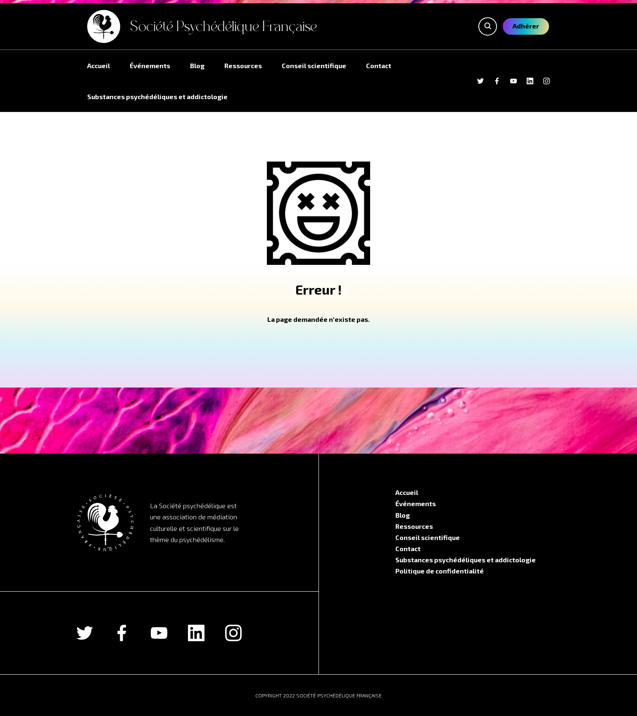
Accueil (98, 65)
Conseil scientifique (314, 65)
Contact (378, 65)
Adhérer (526, 26)
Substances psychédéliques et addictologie (157, 96)
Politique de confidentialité (439, 571)
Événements (150, 65)
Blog (197, 65)
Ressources (243, 65)
